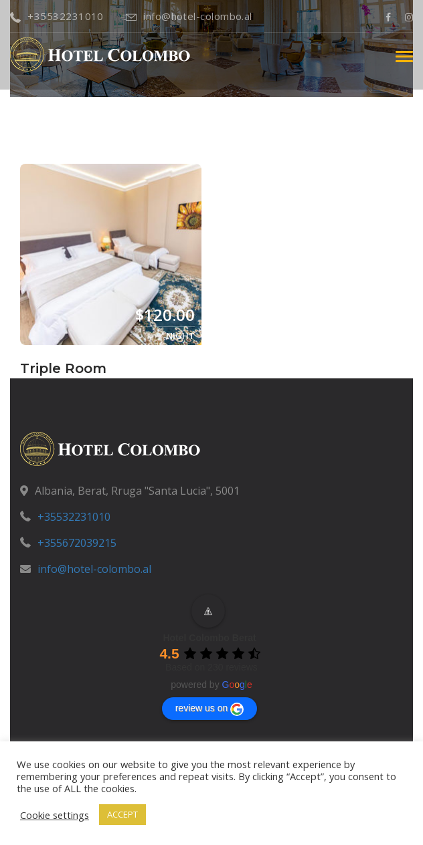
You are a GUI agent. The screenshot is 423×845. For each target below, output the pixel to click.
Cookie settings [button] (54, 815)
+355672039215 (76, 542)
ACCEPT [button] (122, 814)
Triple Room (63, 368)
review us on (209, 709)
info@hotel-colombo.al (186, 16)
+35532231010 (57, 16)
